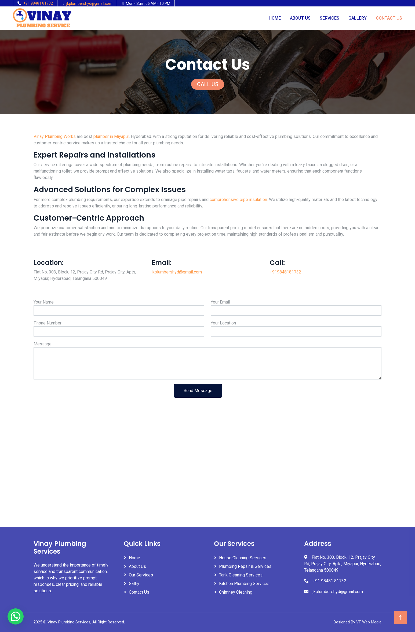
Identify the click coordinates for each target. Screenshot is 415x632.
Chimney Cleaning (235, 592)
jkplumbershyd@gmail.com (89, 3)
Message (43, 343)
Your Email (220, 302)
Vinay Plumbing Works (55, 136)
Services (329, 18)
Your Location (223, 323)
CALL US (207, 84)
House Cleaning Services (242, 557)
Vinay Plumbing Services (69, 622)
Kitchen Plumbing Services (244, 583)
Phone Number (47, 323)
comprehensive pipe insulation (238, 199)
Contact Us (389, 18)
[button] (16, 616)
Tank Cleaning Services (241, 575)
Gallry (134, 583)
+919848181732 (285, 272)
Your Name (44, 302)
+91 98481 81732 (38, 3)
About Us (300, 18)
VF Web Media (368, 622)
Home (275, 18)
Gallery (357, 18)
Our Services (141, 575)
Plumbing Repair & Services (245, 566)
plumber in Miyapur (111, 136)
